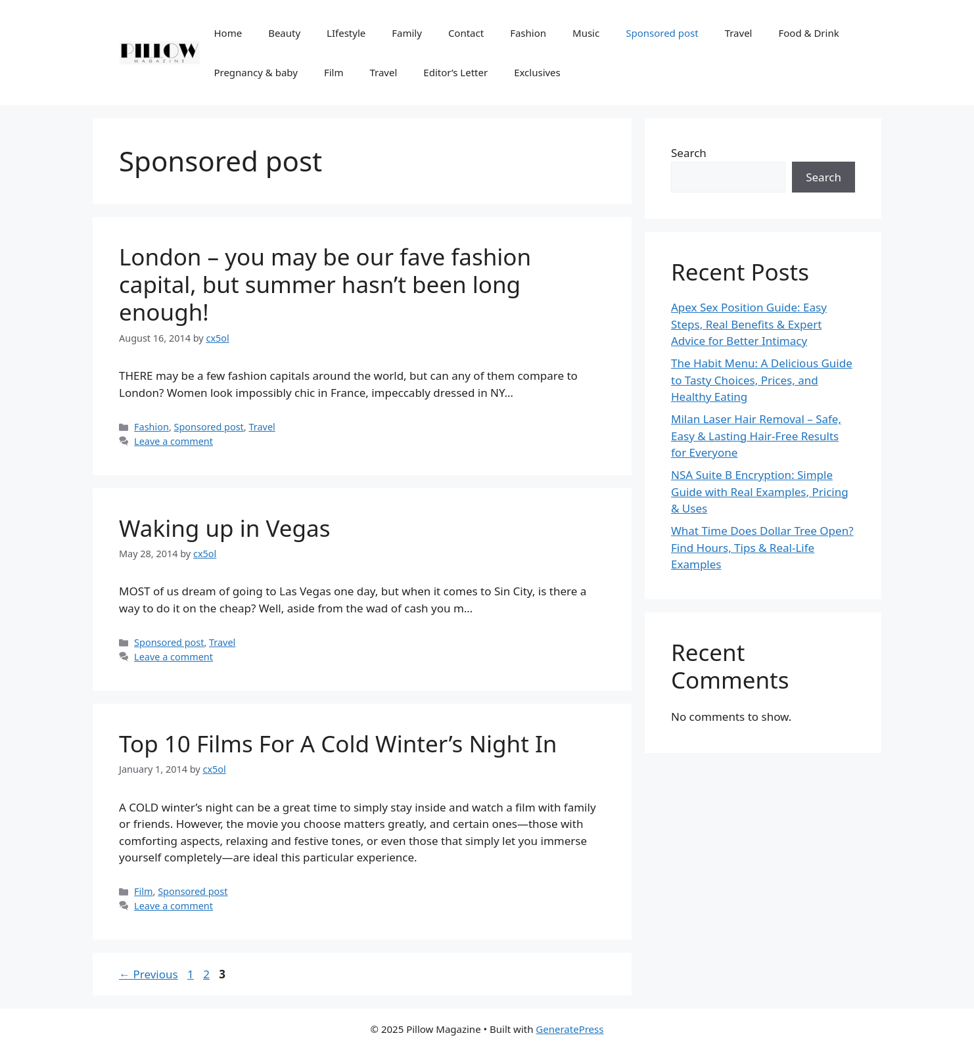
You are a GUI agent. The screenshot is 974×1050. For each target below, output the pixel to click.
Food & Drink (808, 32)
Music (585, 32)
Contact (466, 32)
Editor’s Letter (455, 72)
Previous (148, 974)
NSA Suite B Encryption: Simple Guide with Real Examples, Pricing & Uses (759, 491)
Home (228, 32)
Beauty (284, 32)
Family (407, 32)
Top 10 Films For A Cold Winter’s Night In (338, 743)
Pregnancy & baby (255, 72)
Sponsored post (662, 32)
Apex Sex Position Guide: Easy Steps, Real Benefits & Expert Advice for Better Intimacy (749, 324)
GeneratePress (569, 1029)
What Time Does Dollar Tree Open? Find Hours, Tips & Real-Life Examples (762, 547)
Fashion (528, 32)
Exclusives (537, 72)
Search (689, 152)
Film (334, 72)
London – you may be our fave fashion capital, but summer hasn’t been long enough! (325, 284)
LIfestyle (346, 32)
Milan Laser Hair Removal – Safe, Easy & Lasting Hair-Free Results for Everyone (756, 435)
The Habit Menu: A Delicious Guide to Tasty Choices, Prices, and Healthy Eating (761, 379)
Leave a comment (173, 441)
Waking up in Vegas (224, 528)
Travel (739, 32)
